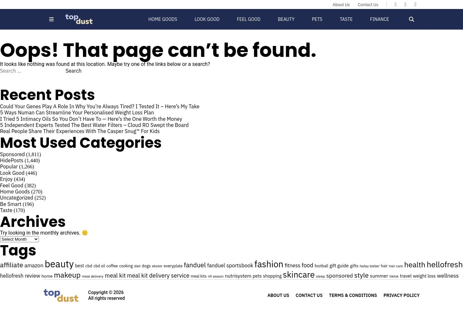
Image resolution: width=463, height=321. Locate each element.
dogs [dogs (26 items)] (146, 266)
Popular (9, 166)
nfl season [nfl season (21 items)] (216, 276)
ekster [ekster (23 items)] (157, 265)
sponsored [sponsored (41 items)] (339, 275)
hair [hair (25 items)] (384, 265)
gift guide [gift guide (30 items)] (339, 266)
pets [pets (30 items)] (257, 276)
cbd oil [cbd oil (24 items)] (99, 265)
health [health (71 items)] (414, 264)
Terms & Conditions (353, 295)
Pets (317, 19)
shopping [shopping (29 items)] (272, 276)
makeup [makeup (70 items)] (67, 275)
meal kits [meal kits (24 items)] (198, 276)
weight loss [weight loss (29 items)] (424, 276)
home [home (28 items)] (47, 276)
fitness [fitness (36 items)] (292, 265)
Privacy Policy (402, 295)
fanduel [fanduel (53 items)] (195, 265)
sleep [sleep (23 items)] (320, 276)
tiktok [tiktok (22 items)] (393, 276)
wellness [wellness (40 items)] (448, 275)
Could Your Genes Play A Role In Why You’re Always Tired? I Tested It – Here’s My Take (99, 106)
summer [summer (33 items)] (379, 275)
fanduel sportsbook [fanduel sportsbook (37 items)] (230, 265)
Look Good (207, 19)
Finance (379, 19)
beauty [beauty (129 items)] (59, 264)
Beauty (286, 19)
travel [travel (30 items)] (406, 276)
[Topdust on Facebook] (395, 4)
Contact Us (368, 4)
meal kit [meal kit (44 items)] (115, 275)
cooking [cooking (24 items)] (126, 265)
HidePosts (11, 160)
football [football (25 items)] (321, 265)
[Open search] (412, 19)
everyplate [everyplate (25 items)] (173, 265)
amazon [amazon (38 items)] (33, 265)
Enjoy (6, 179)
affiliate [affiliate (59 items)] (11, 264)
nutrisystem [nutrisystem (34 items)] (238, 275)
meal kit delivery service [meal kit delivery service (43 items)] (158, 275)
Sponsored (12, 154)
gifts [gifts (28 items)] (354, 266)
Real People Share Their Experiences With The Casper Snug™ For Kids (80, 131)
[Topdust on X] (405, 4)
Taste (346, 19)
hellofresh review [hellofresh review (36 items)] (20, 275)
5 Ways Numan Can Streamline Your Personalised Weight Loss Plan (77, 112)
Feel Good (248, 19)
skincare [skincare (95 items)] (299, 274)
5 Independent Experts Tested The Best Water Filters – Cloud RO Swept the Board (94, 125)
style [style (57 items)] (361, 275)
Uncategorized (16, 197)
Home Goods (162, 19)
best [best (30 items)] (79, 266)
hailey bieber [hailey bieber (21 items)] (370, 266)
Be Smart (10, 204)
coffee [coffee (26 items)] (112, 266)
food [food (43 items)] (307, 265)
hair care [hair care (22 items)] (396, 266)
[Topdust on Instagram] (415, 4)
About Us (341, 4)
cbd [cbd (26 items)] (88, 266)
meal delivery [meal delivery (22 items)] (93, 276)
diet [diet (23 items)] (137, 265)
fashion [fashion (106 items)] (268, 264)
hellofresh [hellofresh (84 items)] (445, 264)
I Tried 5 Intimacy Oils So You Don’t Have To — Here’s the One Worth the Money (91, 119)
